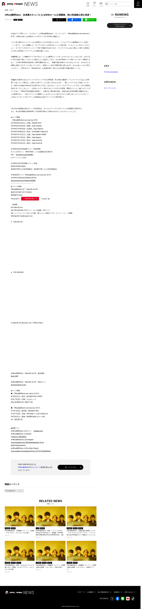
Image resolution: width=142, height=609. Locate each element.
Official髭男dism (24, 467)
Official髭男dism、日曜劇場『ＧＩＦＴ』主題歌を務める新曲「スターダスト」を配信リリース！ (81, 567)
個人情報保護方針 (103, 592)
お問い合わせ (128, 592)
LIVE (11, 10)
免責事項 (116, 592)
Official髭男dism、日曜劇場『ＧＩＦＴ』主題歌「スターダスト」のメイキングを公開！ (19, 532)
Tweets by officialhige (18, 437)
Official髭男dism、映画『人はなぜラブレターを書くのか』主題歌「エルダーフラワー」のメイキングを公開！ (19, 567)
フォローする (70, 467)
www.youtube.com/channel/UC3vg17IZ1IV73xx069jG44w (31, 451)
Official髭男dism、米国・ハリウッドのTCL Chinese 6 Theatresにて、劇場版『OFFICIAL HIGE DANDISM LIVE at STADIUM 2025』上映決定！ (50, 533)
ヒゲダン (35, 467)
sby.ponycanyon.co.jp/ (18, 385)
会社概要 (90, 592)
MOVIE (75, 528)
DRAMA (7, 528)
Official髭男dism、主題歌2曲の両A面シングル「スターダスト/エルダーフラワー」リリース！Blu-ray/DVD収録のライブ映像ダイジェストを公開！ (81, 533)
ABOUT (80, 592)
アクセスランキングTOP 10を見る (120, 25)
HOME (6, 10)
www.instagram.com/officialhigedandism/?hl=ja (27, 442)
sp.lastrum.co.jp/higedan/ (24, 155)
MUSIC (20, 19)
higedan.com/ (38, 431)
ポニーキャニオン (110, 88)
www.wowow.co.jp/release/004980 (23, 181)
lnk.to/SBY (14, 376)
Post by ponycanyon (111, 72)
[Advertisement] (119, 46)
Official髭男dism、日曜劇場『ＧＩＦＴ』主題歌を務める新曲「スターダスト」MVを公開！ (50, 566)
